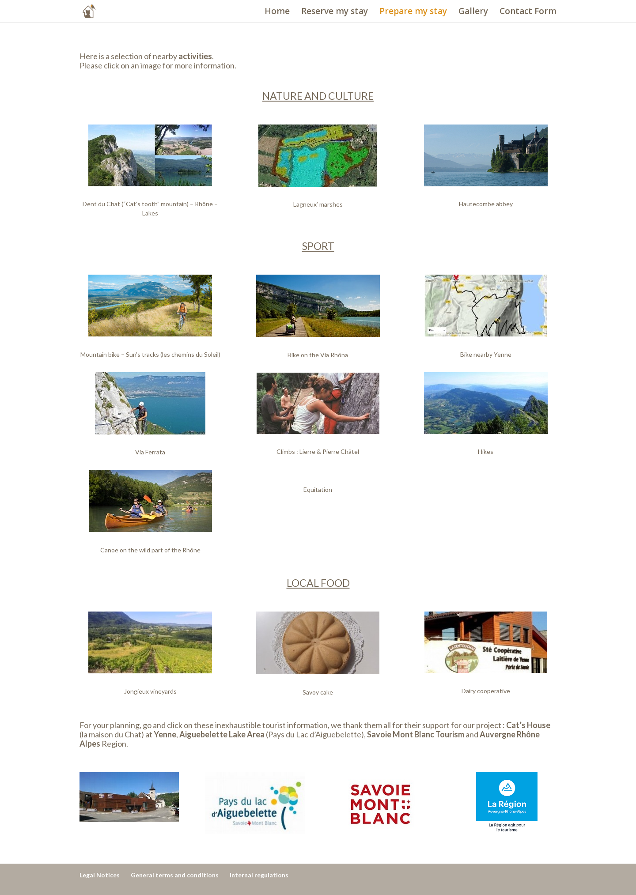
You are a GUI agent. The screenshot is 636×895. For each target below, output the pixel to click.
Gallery (473, 12)
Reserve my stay (334, 12)
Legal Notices (100, 875)
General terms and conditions (175, 875)
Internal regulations (259, 875)
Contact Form (528, 12)
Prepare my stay (413, 12)
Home (277, 12)
